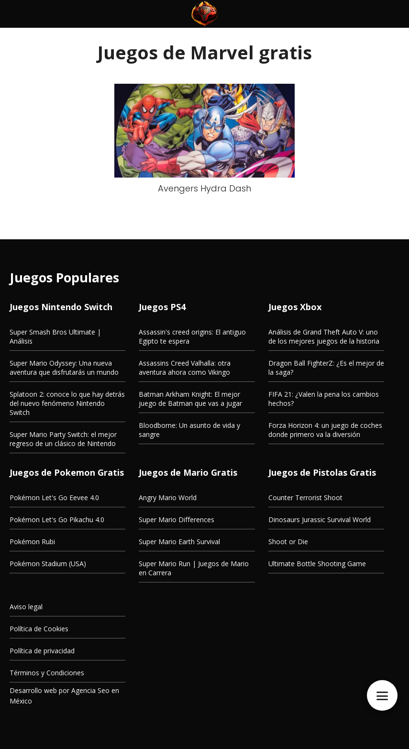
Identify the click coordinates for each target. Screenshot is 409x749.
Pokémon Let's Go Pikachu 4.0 (57, 519)
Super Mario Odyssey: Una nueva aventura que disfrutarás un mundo (64, 367)
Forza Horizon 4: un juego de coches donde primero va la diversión (325, 430)
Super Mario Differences (176, 519)
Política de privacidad (42, 650)
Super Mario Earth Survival (179, 541)
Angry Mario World (168, 497)
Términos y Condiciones (47, 672)
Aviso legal (26, 606)
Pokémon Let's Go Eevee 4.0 (54, 497)
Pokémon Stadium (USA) (48, 563)
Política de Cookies (39, 628)
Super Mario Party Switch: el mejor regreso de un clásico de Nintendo (63, 439)
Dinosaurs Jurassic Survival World (319, 519)
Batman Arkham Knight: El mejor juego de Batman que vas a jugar (190, 399)
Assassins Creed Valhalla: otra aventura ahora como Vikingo (185, 367)
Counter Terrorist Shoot (305, 497)
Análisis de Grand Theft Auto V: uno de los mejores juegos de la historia (323, 336)
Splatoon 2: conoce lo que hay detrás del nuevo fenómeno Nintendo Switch (67, 403)
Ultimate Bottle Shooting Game (317, 563)
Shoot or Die (288, 541)
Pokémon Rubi (32, 541)
